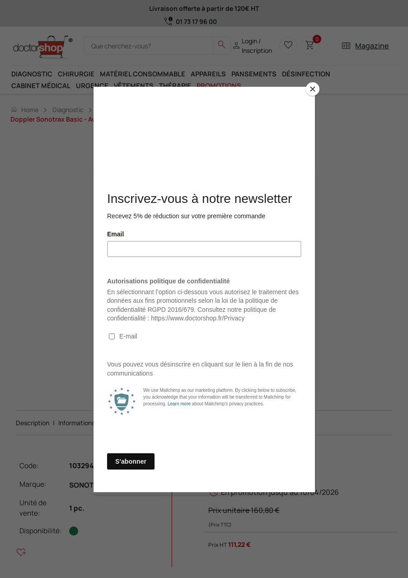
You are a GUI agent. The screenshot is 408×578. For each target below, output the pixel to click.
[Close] (312, 89)
